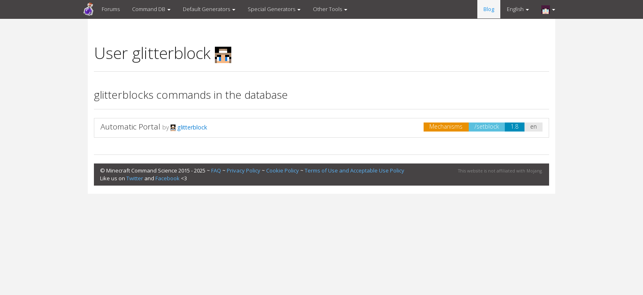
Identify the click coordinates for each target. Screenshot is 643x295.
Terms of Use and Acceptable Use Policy (354, 170)
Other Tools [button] (330, 9)
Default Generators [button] (209, 9)
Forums (111, 9)
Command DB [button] (151, 9)
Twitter (134, 178)
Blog (488, 9)
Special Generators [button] (274, 9)
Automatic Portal (130, 126)
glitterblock (189, 127)
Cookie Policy (282, 170)
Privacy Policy (243, 170)
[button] (548, 9)
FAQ (216, 170)
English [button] (518, 9)
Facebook (167, 178)
